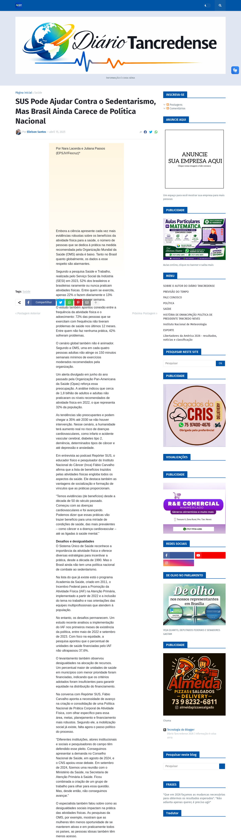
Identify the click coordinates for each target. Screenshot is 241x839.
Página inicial (23, 92)
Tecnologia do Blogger (178, 729)
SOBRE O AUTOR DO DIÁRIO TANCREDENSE (189, 286)
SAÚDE (167, 309)
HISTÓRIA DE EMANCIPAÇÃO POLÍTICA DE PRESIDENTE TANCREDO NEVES (187, 316)
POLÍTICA (168, 303)
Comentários (176, 108)
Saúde (38, 92)
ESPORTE (168, 330)
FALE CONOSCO (172, 297)
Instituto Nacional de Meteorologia (185, 324)
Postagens (175, 104)
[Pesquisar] (194, 363)
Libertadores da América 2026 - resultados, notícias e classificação (190, 337)
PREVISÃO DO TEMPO (176, 291)
